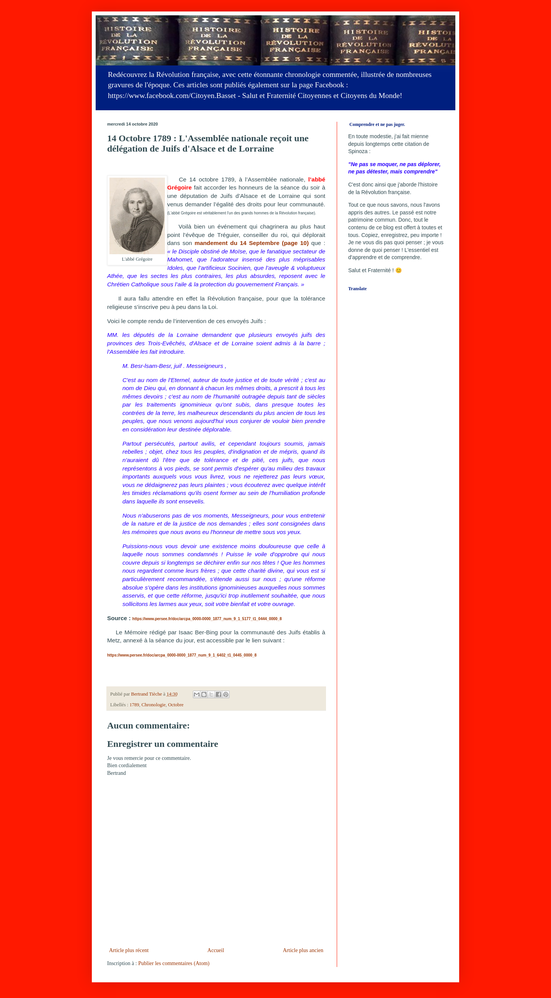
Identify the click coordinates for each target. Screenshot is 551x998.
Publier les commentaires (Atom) (173, 963)
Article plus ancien (303, 950)
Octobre (176, 704)
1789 (134, 704)
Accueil (215, 950)
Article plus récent (128, 950)
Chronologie (154, 704)
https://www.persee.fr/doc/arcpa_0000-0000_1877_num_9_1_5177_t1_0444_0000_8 (207, 619)
